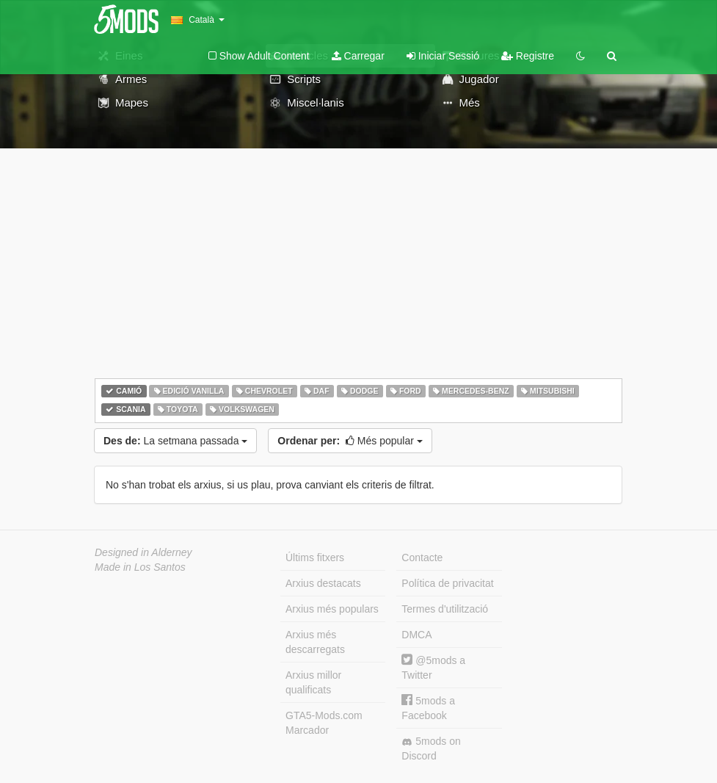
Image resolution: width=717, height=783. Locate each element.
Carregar (358, 56)
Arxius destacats (323, 583)
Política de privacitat (447, 583)
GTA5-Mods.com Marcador (324, 723)
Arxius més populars (332, 609)
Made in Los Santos (140, 567)
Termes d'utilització (444, 609)
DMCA (416, 635)
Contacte (422, 557)
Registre (527, 56)
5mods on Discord (430, 748)
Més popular (349, 441)
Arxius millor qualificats (313, 682)
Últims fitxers (314, 557)
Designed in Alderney (143, 552)
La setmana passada (175, 441)
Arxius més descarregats (315, 642)
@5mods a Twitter (433, 667)
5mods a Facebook (428, 707)
